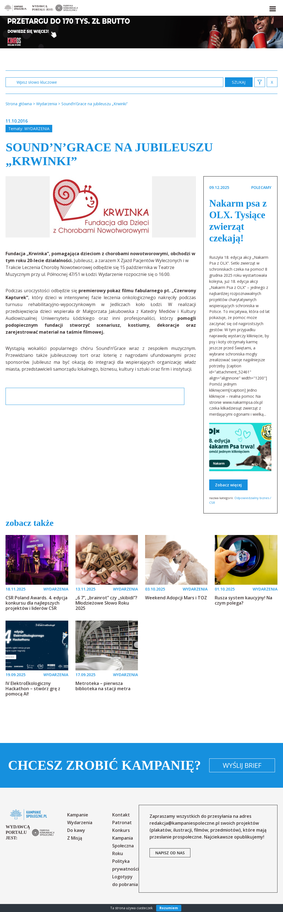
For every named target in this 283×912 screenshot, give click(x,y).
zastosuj (239, 82)
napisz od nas (170, 852)
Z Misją (74, 838)
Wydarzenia (36, 128)
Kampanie (77, 815)
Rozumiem (168, 908)
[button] (272, 8)
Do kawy (76, 830)
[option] (101, 207)
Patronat (122, 822)
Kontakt (121, 815)
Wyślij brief (242, 765)
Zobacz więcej (228, 484)
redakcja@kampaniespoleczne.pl (184, 823)
